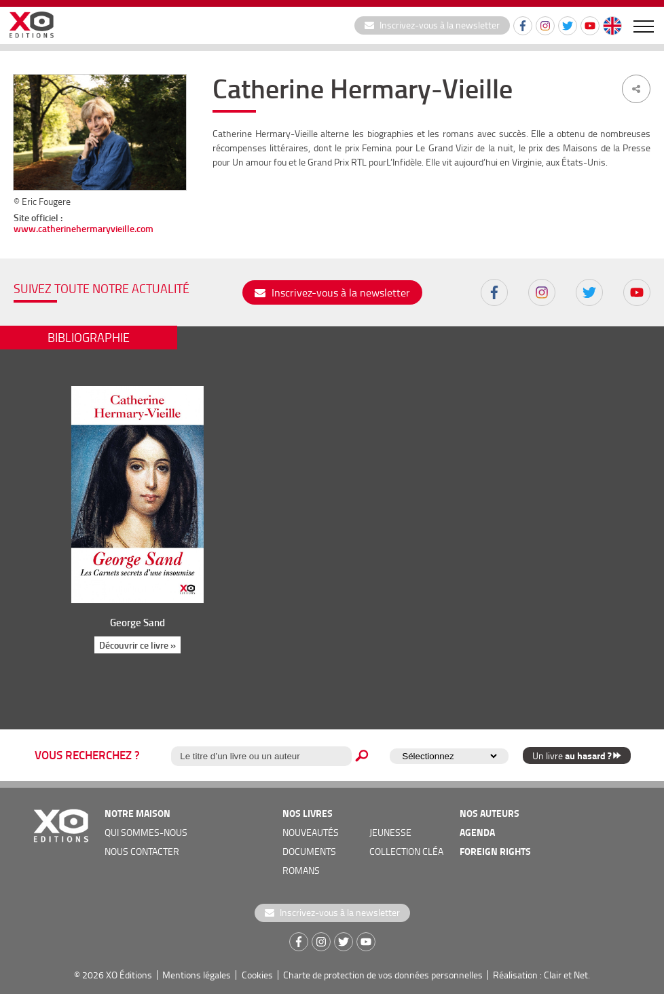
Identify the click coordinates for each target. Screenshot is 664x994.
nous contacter (142, 851)
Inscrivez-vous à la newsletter (432, 24)
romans (301, 870)
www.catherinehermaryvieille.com (83, 228)
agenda (477, 832)
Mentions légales (196, 974)
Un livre (576, 755)
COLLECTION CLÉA (406, 851)
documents (309, 851)
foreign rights (495, 851)
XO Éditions (129, 974)
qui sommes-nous (146, 832)
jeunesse (390, 832)
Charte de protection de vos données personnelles (383, 974)
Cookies (257, 974)
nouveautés (310, 832)
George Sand (137, 622)
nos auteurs (489, 813)
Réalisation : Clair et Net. (541, 974)
